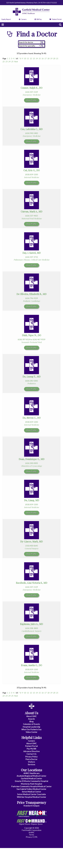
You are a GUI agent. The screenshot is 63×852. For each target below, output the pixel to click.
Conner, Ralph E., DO (31, 87)
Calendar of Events (31, 724)
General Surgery (31, 548)
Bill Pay (38, 19)
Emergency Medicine (31, 95)
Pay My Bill (31, 749)
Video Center (31, 732)
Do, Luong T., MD (32, 376)
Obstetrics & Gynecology (31, 466)
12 (31, 58)
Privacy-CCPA (31, 837)
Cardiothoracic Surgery (31, 631)
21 (57, 58)
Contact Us (32, 754)
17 (45, 58)
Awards (31, 719)
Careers (23, 19)
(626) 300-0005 (31, 463)
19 (51, 58)
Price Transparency (31, 802)
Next (16, 61)
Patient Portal (55, 19)
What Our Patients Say (31, 729)
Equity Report (6, 19)
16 (42, 58)
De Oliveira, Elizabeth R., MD (31, 294)
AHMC (31, 832)
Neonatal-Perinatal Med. (31, 342)
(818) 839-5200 (31, 174)
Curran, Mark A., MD (31, 211)
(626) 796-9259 (31, 298)
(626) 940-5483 (31, 133)
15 (40, 58)
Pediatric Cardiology (31, 301)
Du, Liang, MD (31, 500)
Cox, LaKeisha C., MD (31, 129)
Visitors (31, 762)
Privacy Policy (31, 756)
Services (31, 764)
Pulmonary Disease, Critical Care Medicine (31, 259)
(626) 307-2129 (31, 92)
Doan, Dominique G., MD (31, 459)
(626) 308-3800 (31, 628)
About (31, 716)
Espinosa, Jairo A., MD (31, 624)
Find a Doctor (31, 759)
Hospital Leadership (31, 727)
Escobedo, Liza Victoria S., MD (31, 582)
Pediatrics (31, 383)
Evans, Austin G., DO (31, 665)
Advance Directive (31, 751)
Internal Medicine (31, 177)
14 (37, 58)
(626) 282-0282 (31, 381)
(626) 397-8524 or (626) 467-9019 (31, 339)
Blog (31, 721)
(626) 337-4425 (31, 216)
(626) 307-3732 (31, 257)
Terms (31, 834)
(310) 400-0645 (31, 546)
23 (6, 61)
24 (9, 61)
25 (12, 61)
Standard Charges (31, 806)
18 (48, 58)
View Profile (32, 100)
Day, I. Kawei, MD (31, 252)
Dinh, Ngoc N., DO (31, 335)
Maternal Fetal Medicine (31, 218)
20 (54, 58)
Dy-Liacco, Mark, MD (31, 541)
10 (25, 58)
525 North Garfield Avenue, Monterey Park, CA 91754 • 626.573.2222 (31, 3)
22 (4, 61)
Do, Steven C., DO (32, 417)
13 (34, 58)
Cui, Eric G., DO (31, 170)
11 (28, 58)
